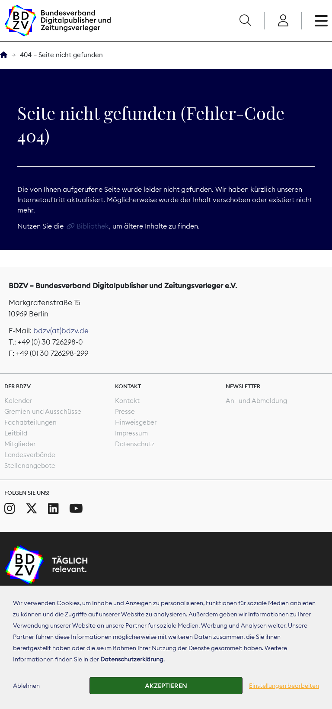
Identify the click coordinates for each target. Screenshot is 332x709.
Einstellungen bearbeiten (284, 686)
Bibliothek (93, 226)
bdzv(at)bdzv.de (61, 330)
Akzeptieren (166, 686)
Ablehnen (26, 686)
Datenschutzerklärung (131, 659)
